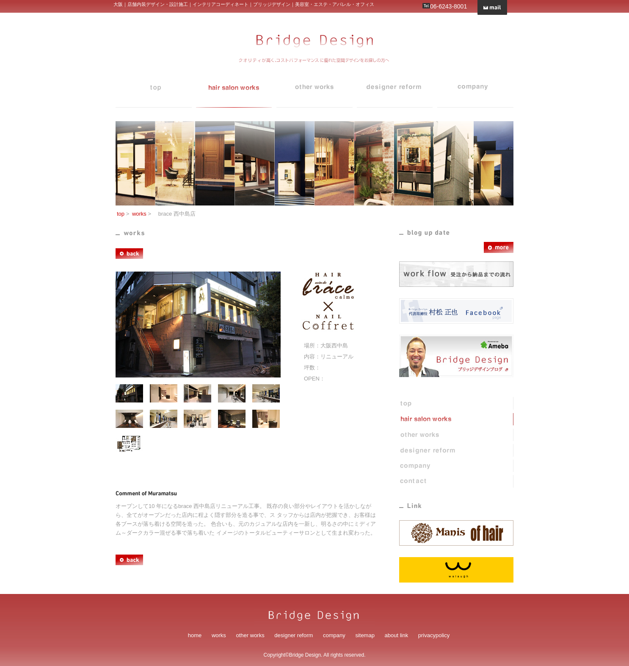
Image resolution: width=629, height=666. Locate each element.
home (195, 635)
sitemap (365, 635)
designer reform (395, 92)
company (475, 92)
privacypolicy (434, 635)
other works (250, 635)
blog (314, 92)
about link (396, 635)
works (234, 92)
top (154, 92)
